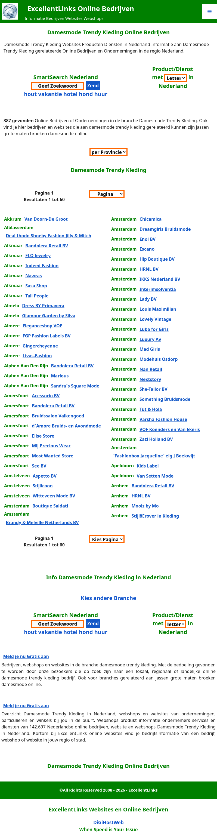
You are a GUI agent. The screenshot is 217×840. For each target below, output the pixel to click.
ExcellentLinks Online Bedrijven (80, 8)
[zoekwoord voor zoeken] (57, 86)
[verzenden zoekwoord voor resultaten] (93, 85)
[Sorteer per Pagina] (107, 194)
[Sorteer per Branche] (175, 78)
